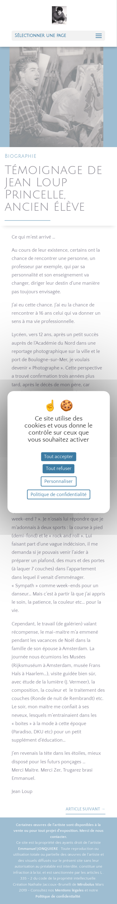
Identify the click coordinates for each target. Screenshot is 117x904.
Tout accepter (58, 456)
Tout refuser (58, 468)
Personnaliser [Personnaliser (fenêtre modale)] (58, 481)
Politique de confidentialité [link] (58, 494)
